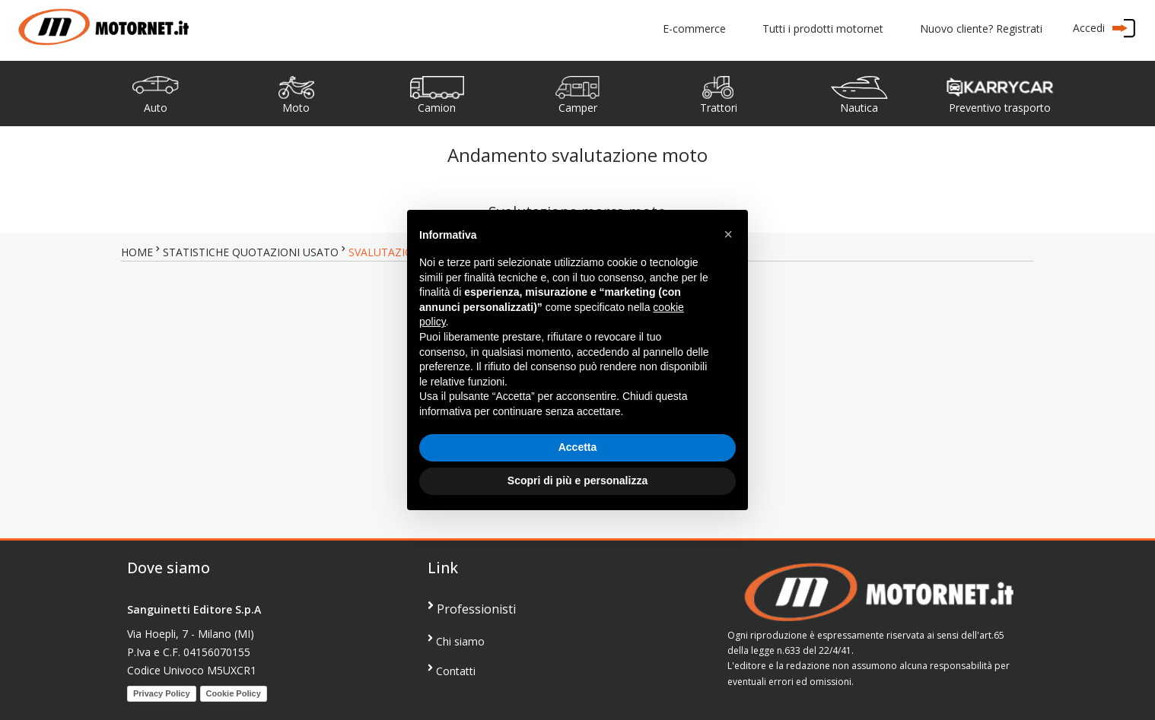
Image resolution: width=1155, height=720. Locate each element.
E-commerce (694, 28)
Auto (155, 107)
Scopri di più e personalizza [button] (578, 480)
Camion (437, 107)
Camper (577, 107)
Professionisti (472, 608)
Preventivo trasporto (1000, 107)
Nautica (859, 107)
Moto (296, 107)
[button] (728, 234)
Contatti (452, 670)
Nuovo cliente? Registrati (981, 28)
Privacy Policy (161, 693)
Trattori (718, 107)
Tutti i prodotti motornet (822, 28)
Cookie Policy (233, 693)
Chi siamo (456, 641)
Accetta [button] (577, 447)
